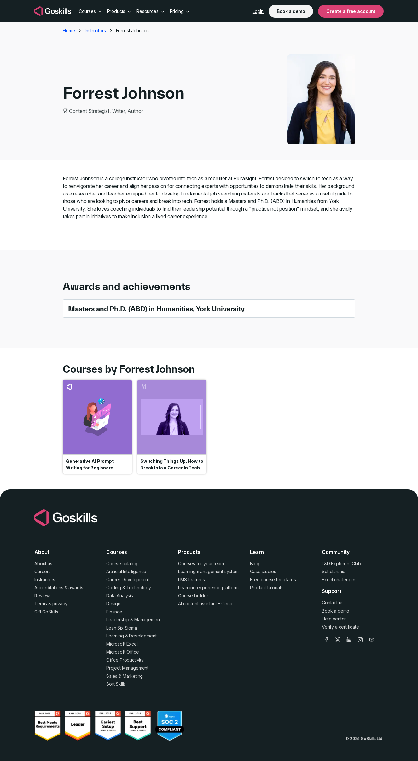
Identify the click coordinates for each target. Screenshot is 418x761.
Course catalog (121, 563)
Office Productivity (125, 660)
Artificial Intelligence (126, 571)
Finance (114, 611)
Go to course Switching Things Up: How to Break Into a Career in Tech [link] (171, 427)
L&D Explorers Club (341, 563)
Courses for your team (201, 563)
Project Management (127, 668)
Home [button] (69, 30)
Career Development (127, 579)
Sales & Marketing (124, 676)
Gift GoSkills (46, 611)
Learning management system (208, 571)
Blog (254, 563)
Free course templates (273, 579)
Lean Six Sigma (121, 627)
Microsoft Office (122, 651)
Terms (40, 603)
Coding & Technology (128, 587)
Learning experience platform (208, 587)
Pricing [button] (180, 11)
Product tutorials (266, 587)
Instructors (44, 579)
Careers (42, 571)
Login (258, 11)
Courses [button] (90, 11)
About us (43, 563)
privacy (59, 603)
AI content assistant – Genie (206, 603)
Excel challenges (339, 579)
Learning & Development (131, 635)
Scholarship (333, 571)
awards (75, 587)
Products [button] (119, 11)
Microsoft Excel (122, 644)
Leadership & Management (133, 619)
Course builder (193, 595)
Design (113, 603)
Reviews (43, 595)
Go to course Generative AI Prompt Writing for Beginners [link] (97, 427)
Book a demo (291, 11)
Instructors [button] (95, 30)
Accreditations (48, 587)
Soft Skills (116, 684)
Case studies (263, 571)
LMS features (191, 579)
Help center (334, 618)
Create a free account (350, 11)
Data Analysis (119, 595)
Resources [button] (150, 11)
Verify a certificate (340, 627)
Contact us (332, 602)
